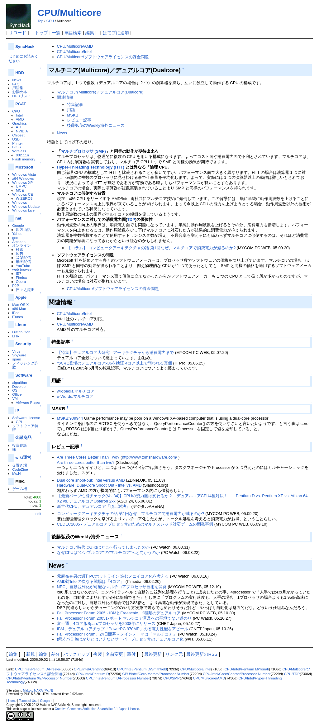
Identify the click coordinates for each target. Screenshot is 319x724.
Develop (19, 386)
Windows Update (26, 206)
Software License (26, 418)
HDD (19, 72)
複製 (97, 654)
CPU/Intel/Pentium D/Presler (37, 669)
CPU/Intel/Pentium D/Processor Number (118, 678)
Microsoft (24, 167)
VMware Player (28, 402)
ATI (18, 127)
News (16, 80)
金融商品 (23, 437)
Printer (17, 143)
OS (14, 390)
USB (16, 139)
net (18, 218)
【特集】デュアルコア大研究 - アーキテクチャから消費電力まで (115, 352)
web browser (22, 269)
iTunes (17, 317)
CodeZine (20, 469)
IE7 (18, 273)
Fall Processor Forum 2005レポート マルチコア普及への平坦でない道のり (124, 618)
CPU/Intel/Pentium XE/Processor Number (39, 678)
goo (15, 238)
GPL (19, 422)
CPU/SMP (171, 678)
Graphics (19, 123)
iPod (15, 313)
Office (16, 394)
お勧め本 (19, 92)
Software (23, 375)
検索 (19, 249)
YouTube (23, 266)
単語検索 (73, 32)
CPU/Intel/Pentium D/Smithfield (142, 669)
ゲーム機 (19, 489)
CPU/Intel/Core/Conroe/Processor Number (237, 674)
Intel (19, 115)
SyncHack (24, 46)
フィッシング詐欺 (25, 365)
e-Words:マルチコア (75, 396)
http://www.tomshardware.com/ (149, 457)
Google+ (46, 701)
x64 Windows (23, 178)
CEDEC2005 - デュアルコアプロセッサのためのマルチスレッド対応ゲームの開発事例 (135, 524)
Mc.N (16, 473)
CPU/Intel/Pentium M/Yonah (247, 669)
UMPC (21, 186)
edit (38, 514)
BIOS (16, 147)
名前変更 (114, 654)
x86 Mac (19, 309)
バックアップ (77, 654)
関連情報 (65, 97)
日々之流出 (25, 290)
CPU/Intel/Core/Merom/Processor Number (156, 674)
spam (16, 359)
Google (18, 225)
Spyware (19, 355)
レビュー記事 (79, 120)
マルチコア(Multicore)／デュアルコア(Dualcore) (100, 92)
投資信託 (19, 445)
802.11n (22, 155)
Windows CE (22, 194)
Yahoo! (17, 233)
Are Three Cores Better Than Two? (88, 457)
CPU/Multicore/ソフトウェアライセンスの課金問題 (103, 57)
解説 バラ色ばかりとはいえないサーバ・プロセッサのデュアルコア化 (120, 639)
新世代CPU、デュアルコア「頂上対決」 (93, 506)
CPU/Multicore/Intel (74, 51)
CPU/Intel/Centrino (89, 669)
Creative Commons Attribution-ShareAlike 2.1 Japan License (97, 709)
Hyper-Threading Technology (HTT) (90, 167)
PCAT (20, 104)
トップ (41, 32)
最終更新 (153, 654)
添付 (131, 654)
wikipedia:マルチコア (76, 391)
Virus (16, 351)
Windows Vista (24, 174)
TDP (131, 219)
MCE (20, 190)
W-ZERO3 (24, 198)
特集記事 (75, 104)
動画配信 (23, 262)
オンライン (21, 245)
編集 (89, 32)
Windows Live (23, 210)
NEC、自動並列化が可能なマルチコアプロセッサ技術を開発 (112, 586)
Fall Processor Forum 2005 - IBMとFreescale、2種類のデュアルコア (119, 613)
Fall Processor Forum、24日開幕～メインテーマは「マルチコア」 (117, 634)
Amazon (19, 242)
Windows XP (22, 182)
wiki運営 (23, 457)
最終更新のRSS (201, 654)
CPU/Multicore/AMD (75, 46)
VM (14, 398)
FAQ (15, 84)
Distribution (21, 332)
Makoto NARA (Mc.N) (38, 690)
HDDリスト (21, 96)
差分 (55, 654)
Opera (21, 281)
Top (40, 21)
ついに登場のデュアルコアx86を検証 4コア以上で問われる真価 (114, 363)
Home (12, 701)
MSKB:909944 (70, 418)
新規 (30, 654)
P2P (15, 285)
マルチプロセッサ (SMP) (83, 151)
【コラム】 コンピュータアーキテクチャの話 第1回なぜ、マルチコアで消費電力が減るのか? (151, 247)
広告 (19, 253)
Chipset (18, 135)
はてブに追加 (116, 32)
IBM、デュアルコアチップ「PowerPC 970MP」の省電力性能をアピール (122, 628)
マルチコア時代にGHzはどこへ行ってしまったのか (103, 547)
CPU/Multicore (69, 12)
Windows (19, 202)
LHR (15, 336)
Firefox (21, 277)
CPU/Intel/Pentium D (92, 674)
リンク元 (174, 654)
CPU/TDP (292, 674)
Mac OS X (20, 304)
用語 (71, 109)
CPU (50, 21)
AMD (20, 119)
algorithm (19, 382)
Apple (20, 297)
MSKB (73, 115)
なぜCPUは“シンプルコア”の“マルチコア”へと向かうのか (108, 552)
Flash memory (23, 159)
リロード (17, 32)
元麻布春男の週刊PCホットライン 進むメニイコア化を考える (113, 576)
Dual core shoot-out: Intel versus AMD (91, 480)
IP (17, 410)
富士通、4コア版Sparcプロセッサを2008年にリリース (106, 623)
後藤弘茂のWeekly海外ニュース (96, 125)
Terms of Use (28, 701)
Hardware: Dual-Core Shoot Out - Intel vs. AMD (99, 485)
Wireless (19, 151)
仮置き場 (19, 465)
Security (23, 343)
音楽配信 (23, 257)
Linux (20, 324)
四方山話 (23, 229)
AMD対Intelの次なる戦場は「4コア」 (90, 581)
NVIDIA (22, 131)
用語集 (17, 88)
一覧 (56, 32)
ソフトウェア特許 (25, 428)
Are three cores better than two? (86, 462)
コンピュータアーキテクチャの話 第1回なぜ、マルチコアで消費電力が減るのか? (130, 513)
